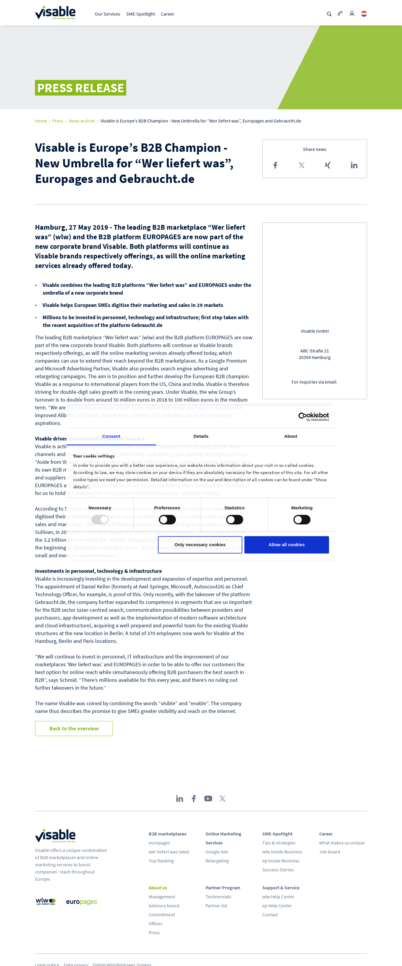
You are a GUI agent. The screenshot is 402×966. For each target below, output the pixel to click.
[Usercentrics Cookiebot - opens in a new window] (303, 416)
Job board (329, 852)
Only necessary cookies (200, 544)
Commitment (162, 914)
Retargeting (217, 861)
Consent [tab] (111, 436)
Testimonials (218, 897)
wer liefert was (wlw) (169, 852)
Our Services (107, 14)
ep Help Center (277, 906)
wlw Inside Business (282, 852)
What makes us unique (342, 843)
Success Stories (278, 870)
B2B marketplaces (167, 834)
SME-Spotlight (140, 14)
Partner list (216, 906)
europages (159, 843)
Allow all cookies (287, 544)
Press (57, 121)
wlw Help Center (278, 897)
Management (162, 897)
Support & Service (280, 888)
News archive (82, 121)
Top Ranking (161, 861)
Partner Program (222, 888)
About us (158, 888)
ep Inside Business (280, 861)
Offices (155, 923)
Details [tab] (201, 436)
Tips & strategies (279, 843)
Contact (270, 914)
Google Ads (216, 852)
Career (167, 14)
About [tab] (290, 436)
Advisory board (164, 906)
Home (41, 121)
